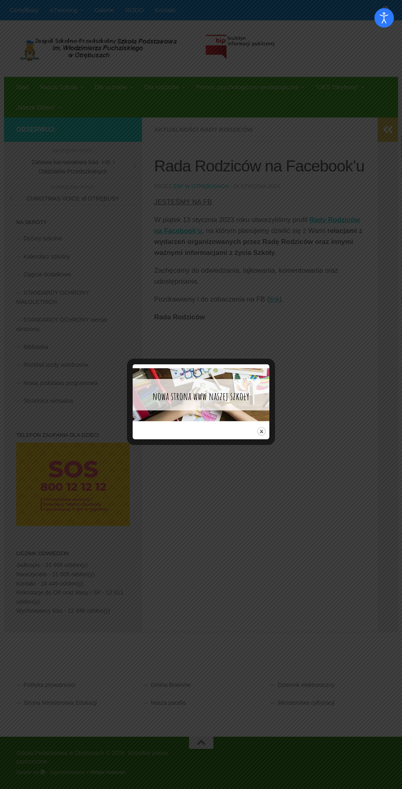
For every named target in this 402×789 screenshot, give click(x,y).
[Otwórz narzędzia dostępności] (384, 18)
